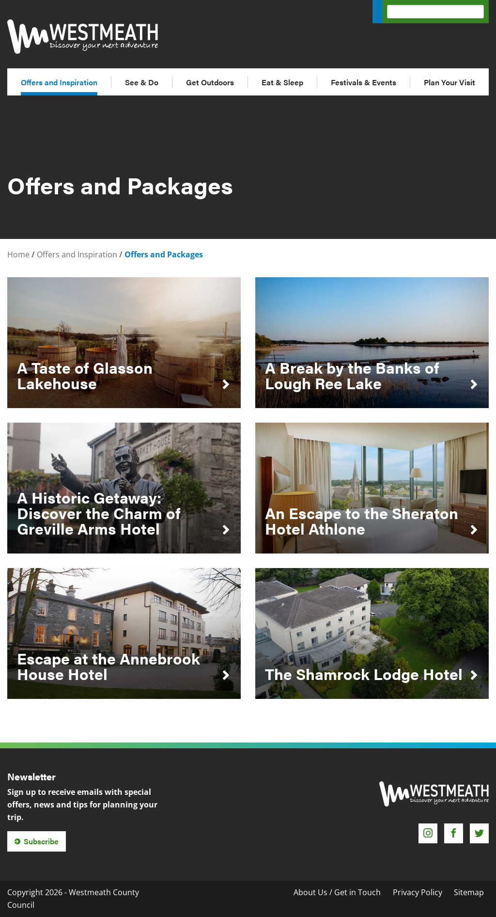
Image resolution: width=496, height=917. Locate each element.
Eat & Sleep (282, 82)
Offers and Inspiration (59, 82)
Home (18, 254)
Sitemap (469, 892)
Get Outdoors (210, 82)
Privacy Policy (417, 892)
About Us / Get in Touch (337, 892)
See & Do (141, 82)
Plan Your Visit (449, 82)
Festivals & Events (363, 82)
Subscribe (41, 841)
